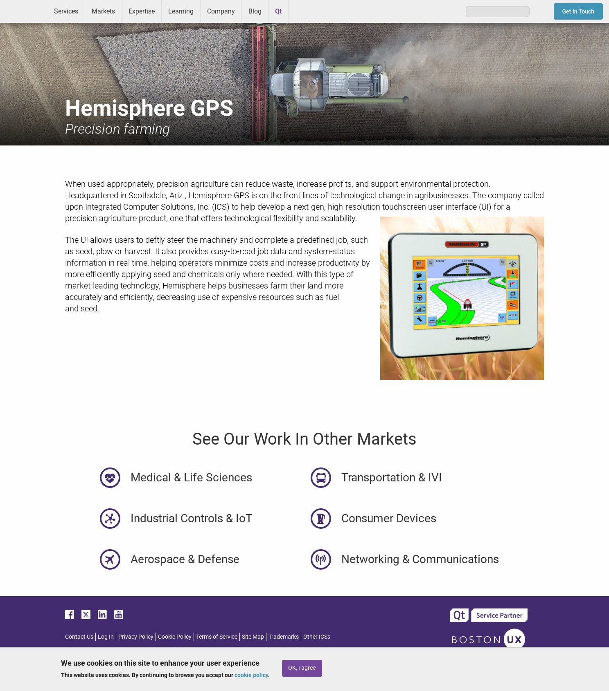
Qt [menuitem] (278, 11)
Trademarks (283, 636)
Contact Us (79, 636)
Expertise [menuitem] (142, 11)
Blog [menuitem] (255, 11)
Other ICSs (316, 636)
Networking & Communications (420, 559)
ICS (23, 11)
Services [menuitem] (66, 11)
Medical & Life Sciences (191, 477)
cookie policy (251, 675)
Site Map (253, 636)
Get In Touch (578, 11)
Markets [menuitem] (103, 11)
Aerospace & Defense (185, 559)
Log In (106, 636)
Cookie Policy (175, 636)
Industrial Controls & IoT (192, 518)
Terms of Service (216, 636)
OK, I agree (302, 667)
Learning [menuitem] (181, 11)
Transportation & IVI (391, 477)
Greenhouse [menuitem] (300, 11)
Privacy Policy (135, 636)
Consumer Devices (388, 518)
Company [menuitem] (221, 11)
